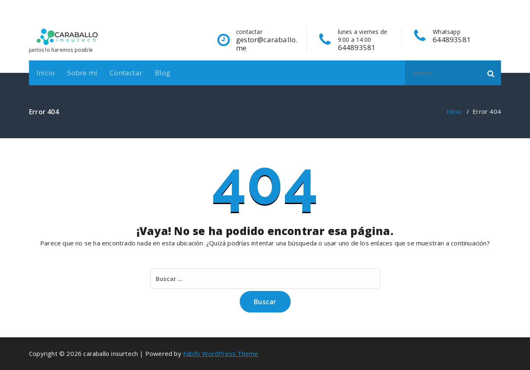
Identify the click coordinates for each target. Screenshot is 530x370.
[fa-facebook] (459, 5)
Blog (162, 72)
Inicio (45, 72)
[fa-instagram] (484, 5)
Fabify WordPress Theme (220, 353)
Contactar (126, 72)
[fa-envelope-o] (498, 5)
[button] (491, 73)
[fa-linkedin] (471, 5)
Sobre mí (82, 72)
